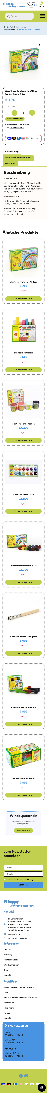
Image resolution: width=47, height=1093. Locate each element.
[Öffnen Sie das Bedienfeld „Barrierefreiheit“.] (42, 1088)
